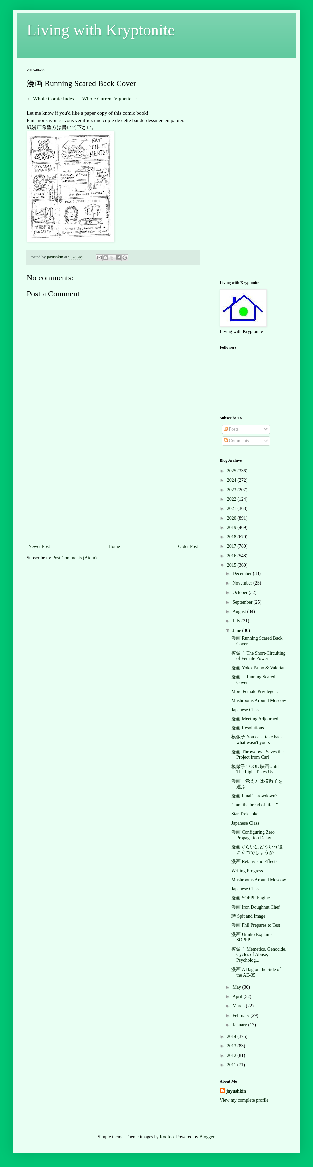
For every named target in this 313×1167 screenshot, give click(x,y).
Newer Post (39, 546)
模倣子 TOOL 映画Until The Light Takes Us (255, 769)
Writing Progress (247, 870)
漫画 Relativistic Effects (254, 861)
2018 (232, 536)
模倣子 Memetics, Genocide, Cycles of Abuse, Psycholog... (258, 955)
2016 (232, 555)
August (239, 611)
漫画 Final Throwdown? (254, 795)
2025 (232, 470)
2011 (232, 1064)
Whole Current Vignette (107, 98)
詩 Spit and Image (248, 916)
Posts (231, 429)
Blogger (206, 1136)
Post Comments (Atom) (74, 557)
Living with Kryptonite (101, 30)
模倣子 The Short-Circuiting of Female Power (258, 656)
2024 (232, 480)
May (237, 987)
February (241, 1015)
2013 (232, 1045)
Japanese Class (245, 709)
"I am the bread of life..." (254, 804)
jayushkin (236, 1091)
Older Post (188, 546)
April (237, 996)
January (240, 1024)
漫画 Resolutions (247, 727)
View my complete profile (244, 1100)
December (242, 573)
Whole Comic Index (54, 98)
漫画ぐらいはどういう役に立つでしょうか (257, 849)
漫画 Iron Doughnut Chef (255, 907)
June (237, 630)
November (242, 583)
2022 (232, 499)
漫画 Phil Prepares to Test (255, 925)
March (239, 1005)
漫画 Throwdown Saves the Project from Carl (257, 754)
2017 (232, 546)
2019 (232, 527)
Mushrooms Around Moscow (258, 700)
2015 (232, 565)
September (242, 602)
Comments (236, 440)
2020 (232, 518)
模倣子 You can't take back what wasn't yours (257, 739)
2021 (232, 508)
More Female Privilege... (254, 691)
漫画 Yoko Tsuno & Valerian (258, 667)
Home (114, 546)
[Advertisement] (113, 492)
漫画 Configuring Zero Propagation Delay (253, 835)
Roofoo (167, 1136)
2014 (232, 1036)
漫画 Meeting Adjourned (254, 718)
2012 (232, 1055)
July (236, 620)
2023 (232, 489)
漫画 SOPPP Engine (250, 897)
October (240, 592)
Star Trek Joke (244, 813)
